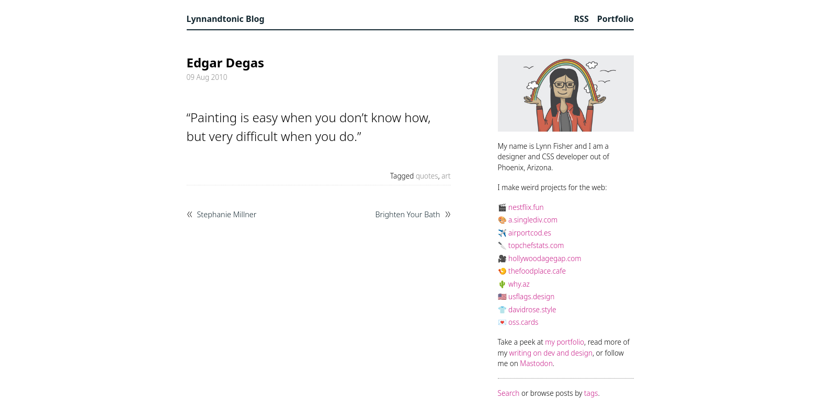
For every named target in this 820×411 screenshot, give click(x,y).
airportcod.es (529, 233)
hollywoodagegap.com (544, 258)
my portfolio (564, 342)
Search (509, 393)
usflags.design (531, 296)
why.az (519, 284)
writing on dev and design (551, 353)
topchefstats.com (536, 245)
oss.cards (523, 322)
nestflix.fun (526, 207)
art (445, 176)
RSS (581, 19)
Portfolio (615, 19)
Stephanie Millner (227, 214)
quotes (427, 176)
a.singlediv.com (532, 220)
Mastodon (536, 363)
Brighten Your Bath (407, 214)
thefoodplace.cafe (537, 271)
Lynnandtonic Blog (226, 19)
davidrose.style (532, 309)
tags (591, 393)
